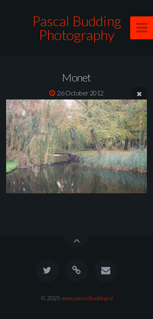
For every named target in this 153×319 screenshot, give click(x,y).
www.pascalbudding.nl (87, 297)
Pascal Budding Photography (76, 27)
